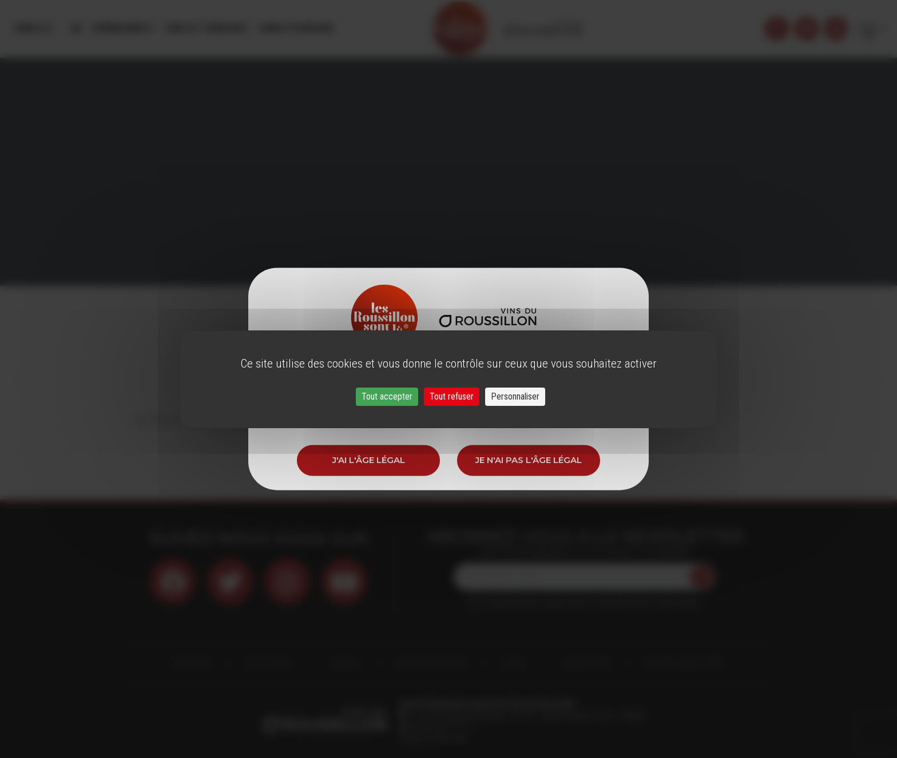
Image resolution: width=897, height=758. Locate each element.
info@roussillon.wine (433, 738)
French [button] (869, 28)
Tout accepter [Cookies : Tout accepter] (387, 396)
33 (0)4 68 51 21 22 (439, 726)
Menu (33, 28)
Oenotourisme (296, 28)
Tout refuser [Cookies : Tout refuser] (452, 396)
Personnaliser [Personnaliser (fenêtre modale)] (515, 396)
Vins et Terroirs (206, 28)
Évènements (123, 28)
